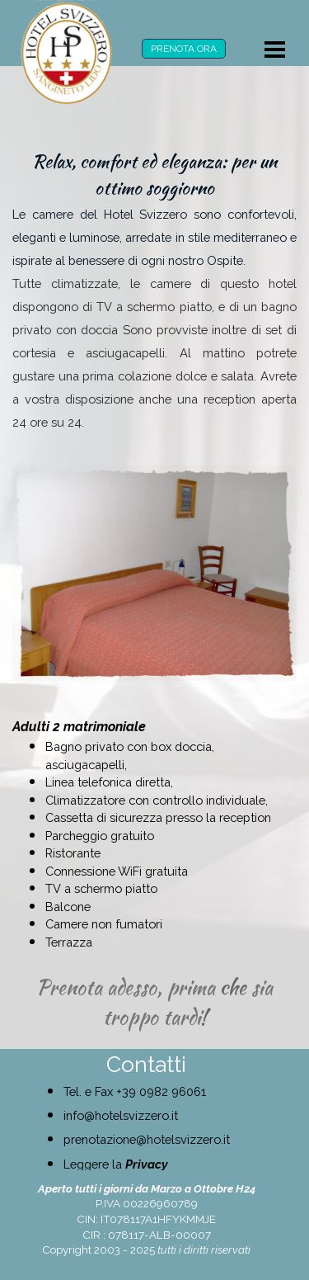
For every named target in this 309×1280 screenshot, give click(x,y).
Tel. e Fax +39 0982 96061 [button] (134, 1091)
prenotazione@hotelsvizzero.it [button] (146, 1139)
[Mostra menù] (275, 49)
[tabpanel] (154, 290)
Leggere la (115, 1164)
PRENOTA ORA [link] (184, 48)
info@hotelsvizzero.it (120, 1115)
